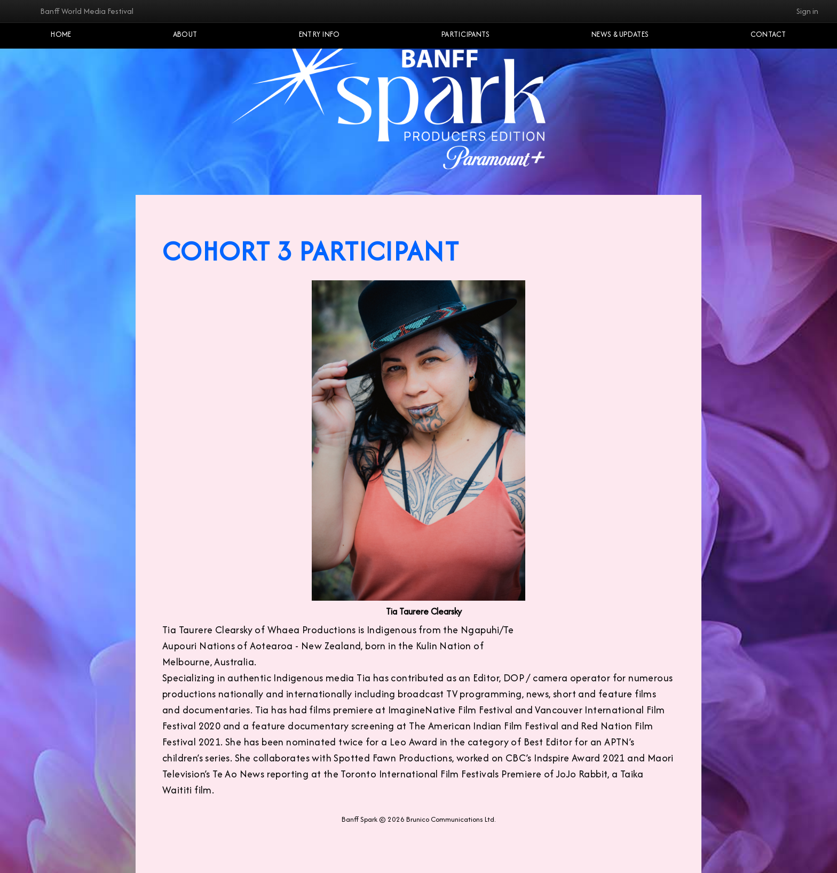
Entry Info (319, 34)
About (185, 34)
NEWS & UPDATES (620, 34)
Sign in (807, 11)
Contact (768, 34)
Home (61, 34)
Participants (465, 34)
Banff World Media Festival (86, 11)
